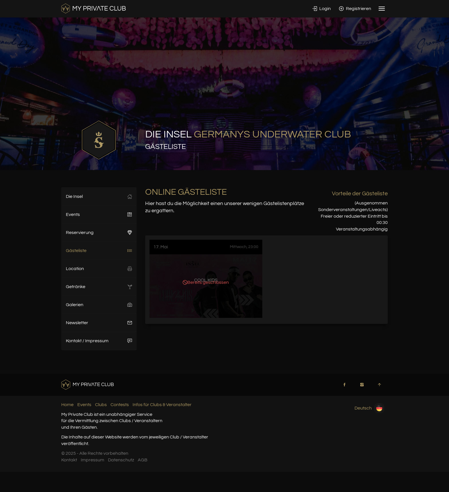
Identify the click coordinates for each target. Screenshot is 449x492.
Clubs (101, 404)
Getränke (99, 287)
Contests (120, 404)
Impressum (92, 460)
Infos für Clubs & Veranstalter (162, 404)
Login (321, 8)
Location (99, 268)
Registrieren (355, 8)
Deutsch (369, 408)
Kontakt (69, 460)
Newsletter (99, 323)
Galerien (99, 305)
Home (67, 404)
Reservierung (99, 232)
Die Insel (99, 196)
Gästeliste (99, 250)
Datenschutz (121, 460)
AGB (142, 460)
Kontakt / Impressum (99, 341)
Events (99, 214)
